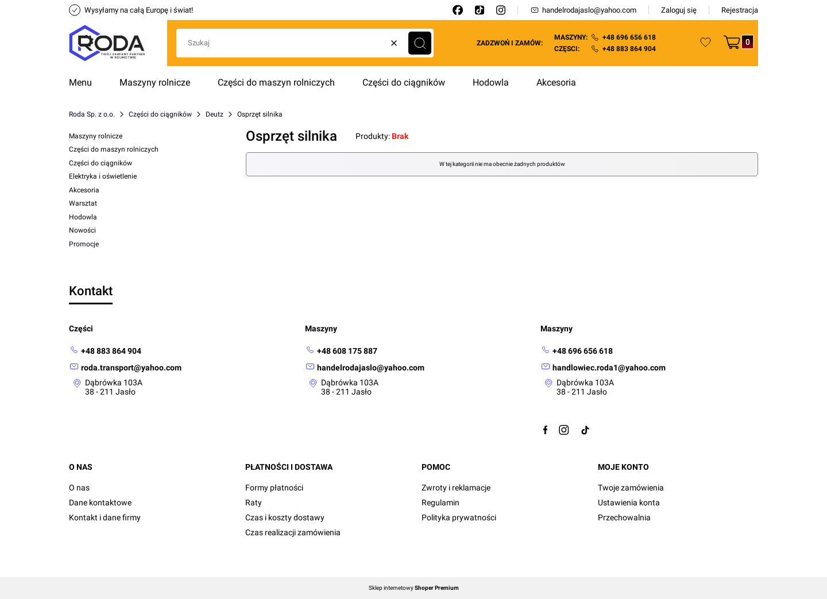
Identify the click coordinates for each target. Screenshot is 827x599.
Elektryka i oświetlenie (103, 176)
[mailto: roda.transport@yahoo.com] (125, 367)
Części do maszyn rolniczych (114, 149)
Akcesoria (84, 190)
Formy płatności (274, 487)
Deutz (214, 114)
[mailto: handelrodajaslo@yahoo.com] (364, 367)
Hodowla (83, 217)
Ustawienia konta (629, 502)
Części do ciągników (160, 114)
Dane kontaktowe (100, 502)
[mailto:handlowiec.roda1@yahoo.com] (603, 367)
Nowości (82, 230)
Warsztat (83, 203)
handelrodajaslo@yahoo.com (583, 10)
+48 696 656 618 (629, 37)
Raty (253, 502)
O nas (79, 487)
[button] (419, 43)
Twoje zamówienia (631, 487)
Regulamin (440, 502)
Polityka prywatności (459, 517)
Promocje (84, 244)
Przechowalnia (624, 517)
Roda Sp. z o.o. (92, 114)
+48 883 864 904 (629, 49)
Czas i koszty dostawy (284, 517)
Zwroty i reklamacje (456, 487)
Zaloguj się (679, 10)
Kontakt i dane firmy (105, 517)
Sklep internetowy (414, 588)
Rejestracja (739, 10)
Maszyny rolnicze (95, 136)
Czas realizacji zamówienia (293, 532)
